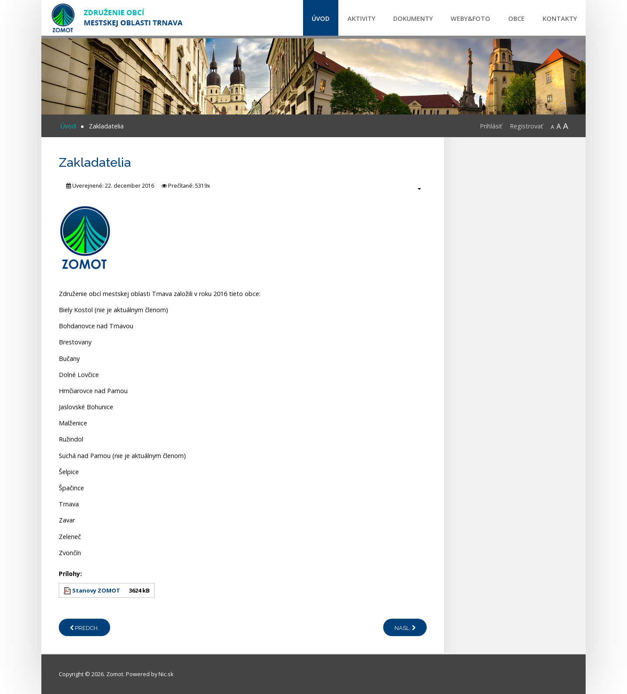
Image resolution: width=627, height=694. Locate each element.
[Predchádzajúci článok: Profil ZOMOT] (84, 627)
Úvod (321, 18)
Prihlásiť (491, 126)
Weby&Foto (470, 18)
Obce (516, 18)
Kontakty (560, 18)
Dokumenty (413, 18)
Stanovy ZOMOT (96, 590)
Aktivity (361, 18)
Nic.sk (166, 674)
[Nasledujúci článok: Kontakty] (405, 627)
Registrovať (526, 126)
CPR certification (571, 164)
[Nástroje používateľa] (415, 188)
